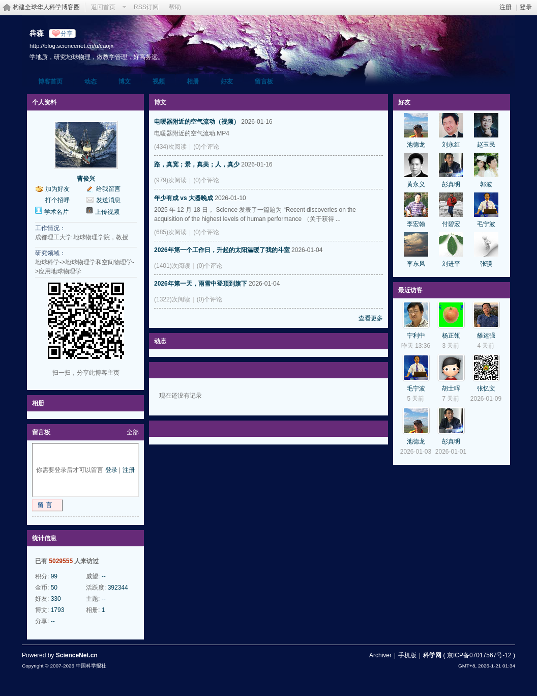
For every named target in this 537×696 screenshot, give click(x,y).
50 (54, 587)
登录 (526, 7)
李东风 (416, 263)
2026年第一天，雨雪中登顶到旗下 (200, 283)
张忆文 (486, 388)
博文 (124, 81)
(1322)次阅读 (172, 299)
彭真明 (451, 184)
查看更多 (371, 318)
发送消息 (108, 200)
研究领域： (50, 253)
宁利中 (416, 335)
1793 (58, 610)
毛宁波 (486, 224)
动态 (90, 81)
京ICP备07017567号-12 (479, 655)
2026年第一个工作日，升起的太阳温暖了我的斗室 (222, 250)
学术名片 (56, 211)
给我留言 (108, 188)
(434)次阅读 (170, 146)
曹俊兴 (86, 178)
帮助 (175, 7)
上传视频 (107, 211)
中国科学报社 (91, 666)
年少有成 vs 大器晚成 (183, 198)
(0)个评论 (206, 146)
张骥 (486, 263)
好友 (227, 81)
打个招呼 (57, 200)
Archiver (380, 655)
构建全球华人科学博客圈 (46, 7)
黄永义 (416, 184)
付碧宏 (451, 224)
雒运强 (486, 335)
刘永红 (451, 144)
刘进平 (451, 263)
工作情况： (50, 228)
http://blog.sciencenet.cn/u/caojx (71, 45)
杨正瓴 (451, 335)
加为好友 (57, 188)
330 (56, 598)
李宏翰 (416, 224)
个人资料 (44, 102)
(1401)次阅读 (172, 265)
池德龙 (416, 144)
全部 (133, 432)
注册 (505, 7)
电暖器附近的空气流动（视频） (197, 121)
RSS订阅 (146, 7)
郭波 (486, 184)
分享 (67, 33)
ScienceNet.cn (77, 655)
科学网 (432, 655)
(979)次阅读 (170, 180)
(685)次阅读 (170, 232)
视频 (159, 81)
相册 (193, 81)
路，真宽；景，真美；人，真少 (197, 164)
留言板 (264, 81)
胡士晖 (451, 388)
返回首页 (103, 7)
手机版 (407, 655)
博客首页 (50, 81)
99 (54, 576)
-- (104, 576)
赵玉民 (486, 144)
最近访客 (410, 290)
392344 (118, 587)
